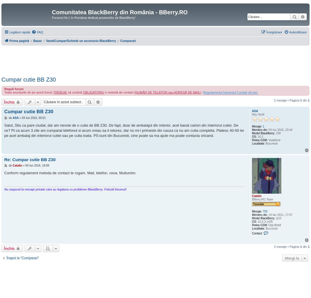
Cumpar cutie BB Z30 (28, 79)
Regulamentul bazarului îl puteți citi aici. (230, 92)
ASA (255, 111)
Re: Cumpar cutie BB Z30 (30, 159)
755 (265, 211)
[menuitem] (37, 32)
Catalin (256, 196)
